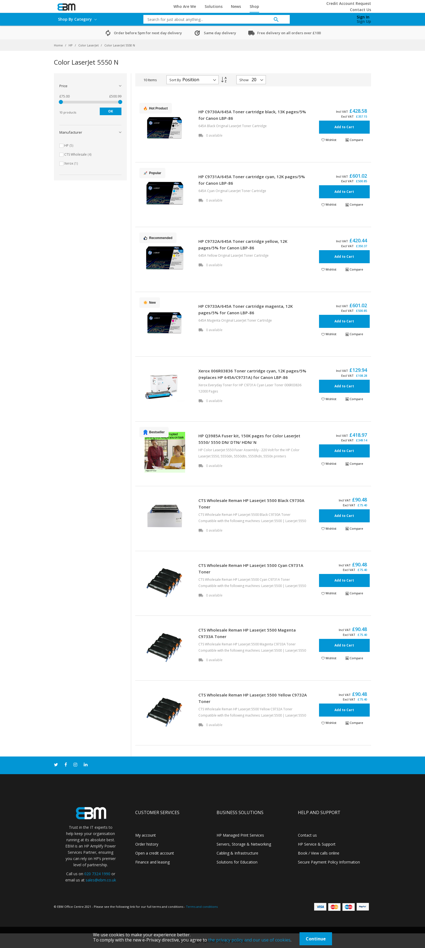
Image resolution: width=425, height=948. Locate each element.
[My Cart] (335, 18)
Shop (254, 6)
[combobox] (212, 19)
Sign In (363, 17)
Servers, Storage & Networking (244, 844)
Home (59, 45)
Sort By (175, 79)
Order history (146, 844)
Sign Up (364, 21)
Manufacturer (70, 132)
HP (71, 45)
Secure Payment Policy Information (329, 862)
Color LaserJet (88, 45)
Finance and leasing (152, 862)
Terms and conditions (202, 907)
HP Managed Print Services (240, 835)
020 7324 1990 (97, 873)
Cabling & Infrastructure (237, 853)
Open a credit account (154, 853)
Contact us (307, 835)
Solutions (214, 6)
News (236, 6)
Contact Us (360, 9)
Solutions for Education (237, 862)
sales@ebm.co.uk (101, 880)
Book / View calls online (318, 853)
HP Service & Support (317, 844)
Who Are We (184, 6)
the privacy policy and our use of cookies (249, 940)
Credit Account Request (348, 3)
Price (63, 85)
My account (145, 835)
